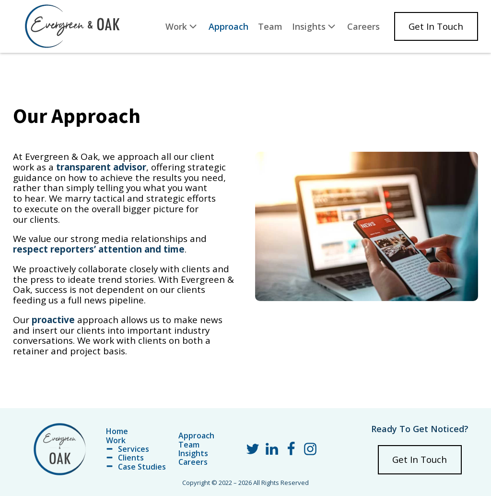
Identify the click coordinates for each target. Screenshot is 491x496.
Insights (315, 26)
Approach (228, 26)
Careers (363, 26)
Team (270, 26)
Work (182, 26)
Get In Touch (436, 26)
